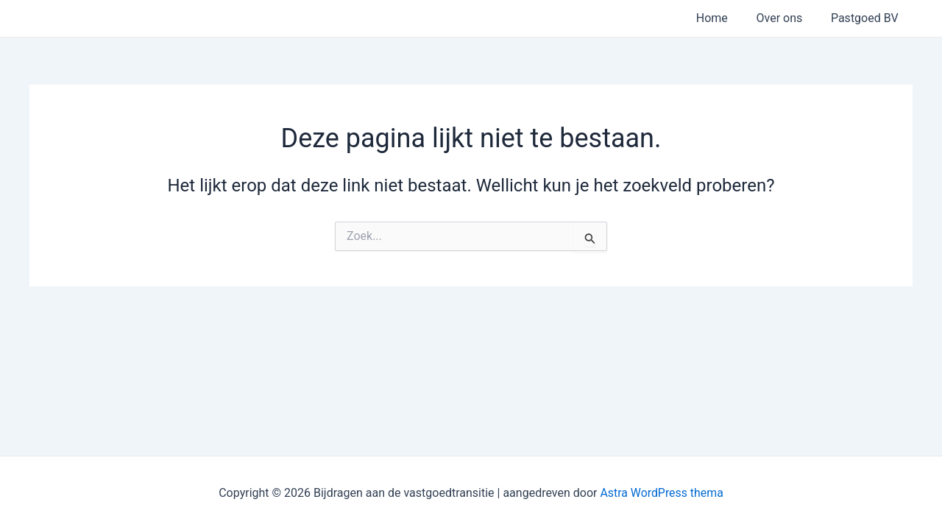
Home (724, 18)
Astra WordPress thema (662, 493)
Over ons (786, 18)
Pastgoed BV (867, 18)
